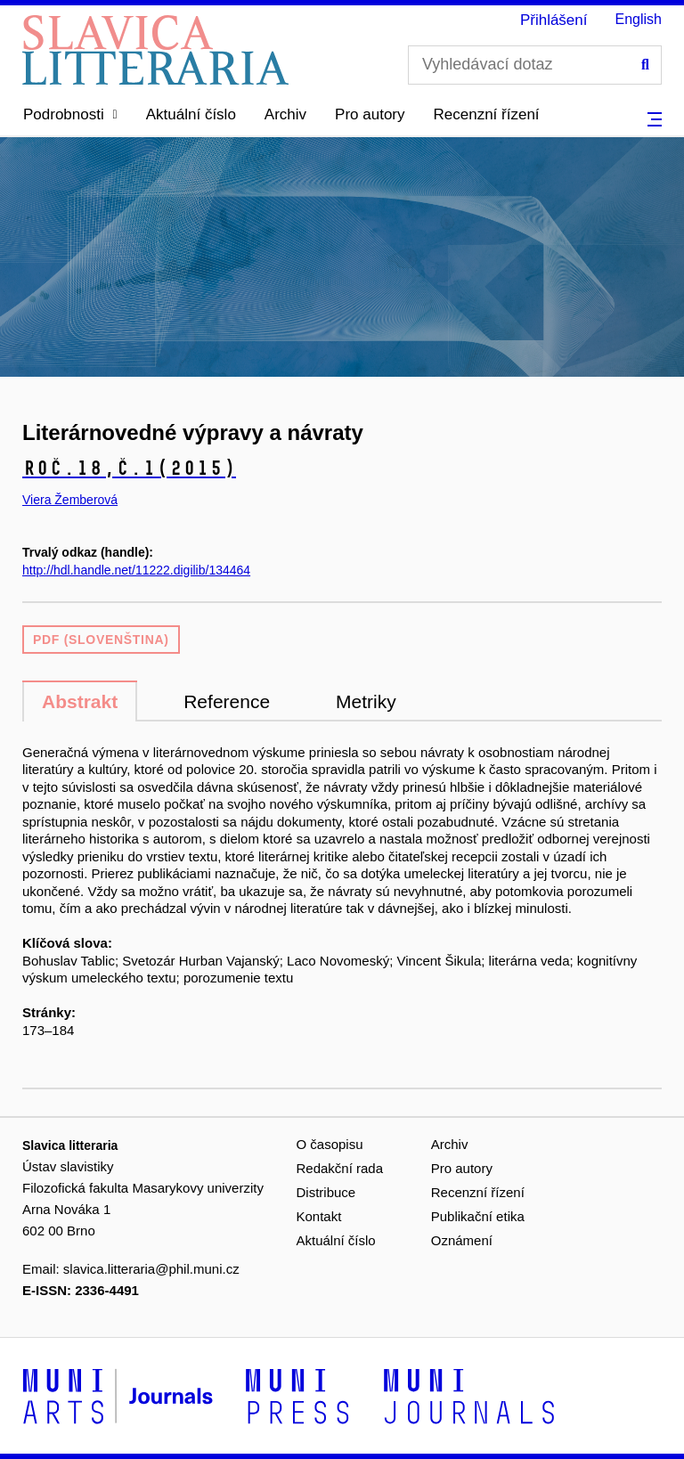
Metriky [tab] (366, 701)
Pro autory (369, 114)
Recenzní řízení (487, 114)
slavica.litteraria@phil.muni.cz (151, 1268)
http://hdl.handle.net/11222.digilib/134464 (136, 570)
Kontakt (319, 1216)
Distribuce (326, 1192)
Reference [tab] (226, 701)
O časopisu (330, 1144)
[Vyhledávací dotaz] (535, 65)
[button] (70, 114)
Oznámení (462, 1240)
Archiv (285, 114)
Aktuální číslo (191, 114)
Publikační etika (478, 1216)
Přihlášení (554, 20)
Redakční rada (340, 1168)
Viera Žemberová (70, 500)
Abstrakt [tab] (80, 701)
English (638, 19)
